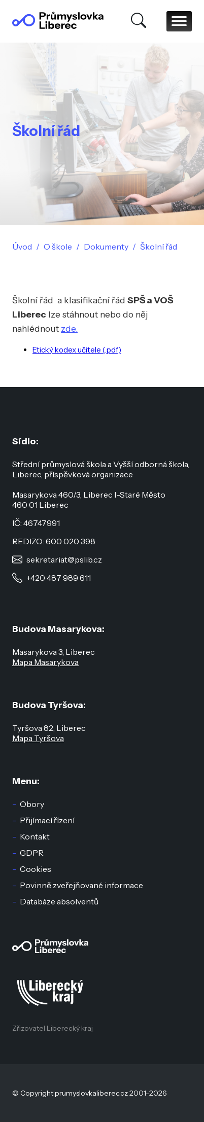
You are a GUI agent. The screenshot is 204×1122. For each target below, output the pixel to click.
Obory (32, 804)
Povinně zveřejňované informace (81, 885)
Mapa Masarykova (45, 662)
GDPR (32, 853)
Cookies (35, 869)
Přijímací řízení (47, 820)
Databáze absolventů (59, 901)
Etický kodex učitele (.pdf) (76, 350)
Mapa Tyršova (38, 738)
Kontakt (35, 836)
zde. (69, 328)
